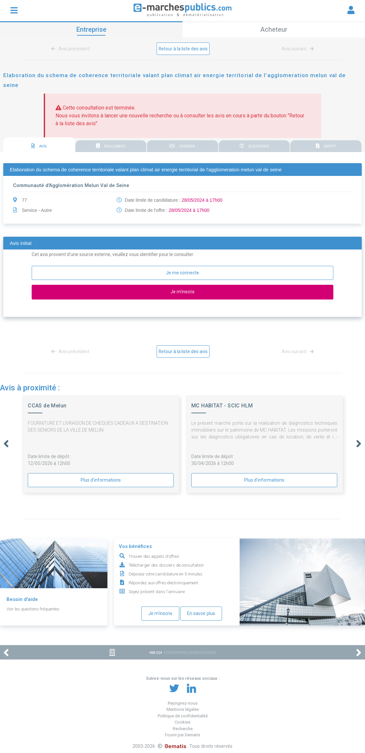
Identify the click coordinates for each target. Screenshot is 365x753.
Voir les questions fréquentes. (33, 609)
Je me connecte (182, 272)
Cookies (182, 722)
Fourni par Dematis (182, 734)
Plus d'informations (101, 480)
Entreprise (91, 29)
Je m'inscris (160, 613)
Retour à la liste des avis (183, 48)
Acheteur (273, 29)
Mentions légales (183, 709)
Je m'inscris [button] (182, 291)
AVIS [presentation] (39, 146)
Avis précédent (71, 48)
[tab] (39, 145)
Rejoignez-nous (183, 703)
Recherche (183, 728)
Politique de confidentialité (183, 715)
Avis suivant (296, 48)
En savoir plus (201, 613)
